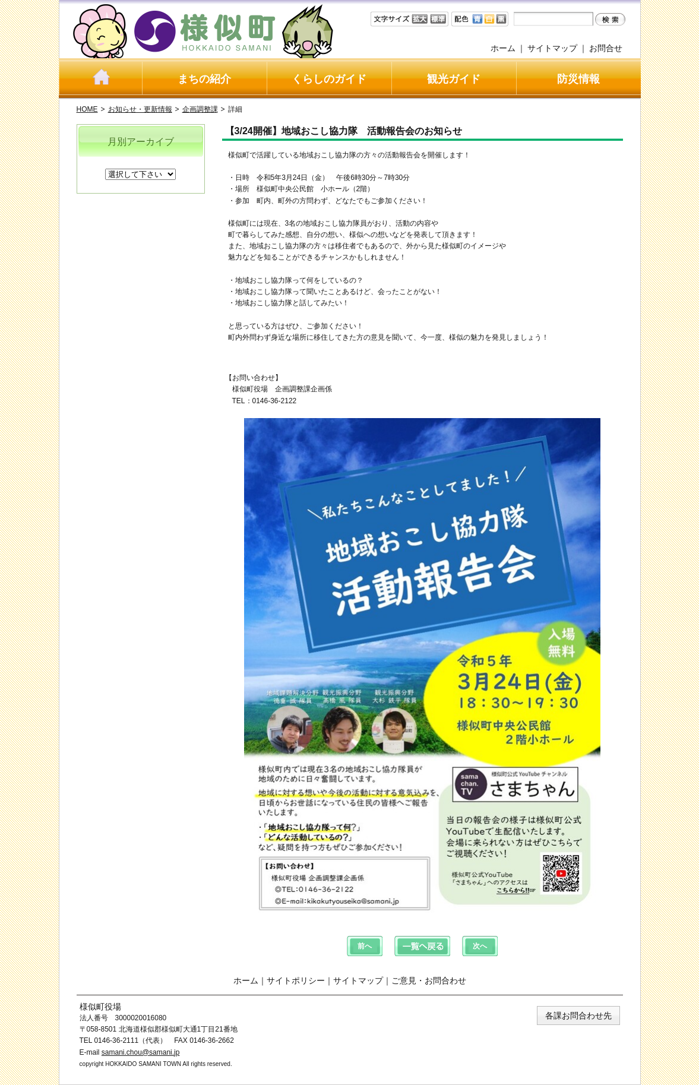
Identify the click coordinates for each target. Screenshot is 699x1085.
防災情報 (578, 79)
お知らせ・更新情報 (140, 109)
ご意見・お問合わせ (428, 980)
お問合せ (605, 48)
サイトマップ (552, 48)
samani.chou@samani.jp (141, 1052)
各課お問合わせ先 (578, 1015)
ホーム (503, 48)
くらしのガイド (329, 79)
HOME (87, 109)
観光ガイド (453, 79)
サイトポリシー (296, 980)
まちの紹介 (204, 79)
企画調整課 (200, 109)
